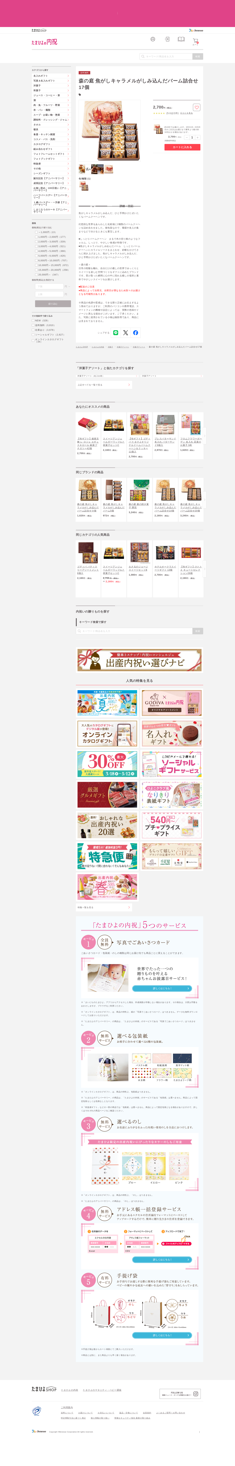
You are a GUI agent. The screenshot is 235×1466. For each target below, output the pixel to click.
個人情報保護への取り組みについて (171, 1462)
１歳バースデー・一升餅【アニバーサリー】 (50, 182)
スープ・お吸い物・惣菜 (46, 93)
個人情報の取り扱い (100, 1449)
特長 (93, 185)
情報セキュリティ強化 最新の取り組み (132, 1449)
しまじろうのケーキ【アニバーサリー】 (50, 189)
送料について (67, 1443)
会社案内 (199, 1462)
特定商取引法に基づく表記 (73, 1449)
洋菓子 (115, 329)
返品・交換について (128, 1443)
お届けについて (85, 1443)
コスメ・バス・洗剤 (44, 117)
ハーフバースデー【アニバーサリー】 (50, 174)
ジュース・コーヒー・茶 (46, 74)
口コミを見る (186, 91)
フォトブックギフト (44, 137)
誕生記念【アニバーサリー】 (49, 157)
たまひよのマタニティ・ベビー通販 (97, 1420)
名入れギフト (40, 54)
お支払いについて (106, 1443)
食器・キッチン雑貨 (44, 113)
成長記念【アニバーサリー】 (49, 161)
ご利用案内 (67, 1438)
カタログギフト (41, 122)
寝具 (35, 108)
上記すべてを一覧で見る (90, 375)
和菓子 (37, 69)
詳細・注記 (126, 185)
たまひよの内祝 (101, 329)
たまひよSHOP (83, 329)
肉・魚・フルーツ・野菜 (46, 83)
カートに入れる (182, 125)
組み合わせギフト (43, 127)
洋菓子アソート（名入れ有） (94, 363)
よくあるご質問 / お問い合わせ (170, 1443)
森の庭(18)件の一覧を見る (95, 72)
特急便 (37, 142)
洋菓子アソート (129, 329)
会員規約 (147, 1443)
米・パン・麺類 (41, 88)
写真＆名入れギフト (44, 59)
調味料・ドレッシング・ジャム (50, 98)
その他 (37, 147)
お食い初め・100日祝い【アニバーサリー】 (50, 167)
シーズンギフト (41, 152)
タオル (37, 103)
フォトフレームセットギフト (49, 132)
